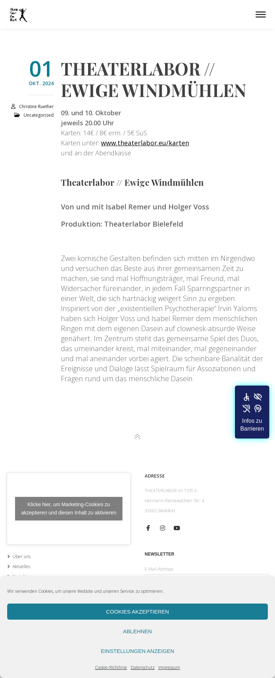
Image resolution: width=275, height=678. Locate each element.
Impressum (169, 667)
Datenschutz (143, 667)
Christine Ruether (36, 106)
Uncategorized (39, 115)
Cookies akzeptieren (137, 612)
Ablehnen (137, 631)
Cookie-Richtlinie (111, 667)
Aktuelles (21, 566)
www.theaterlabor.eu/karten (145, 143)
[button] (252, 412)
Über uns (21, 556)
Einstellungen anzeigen (137, 651)
